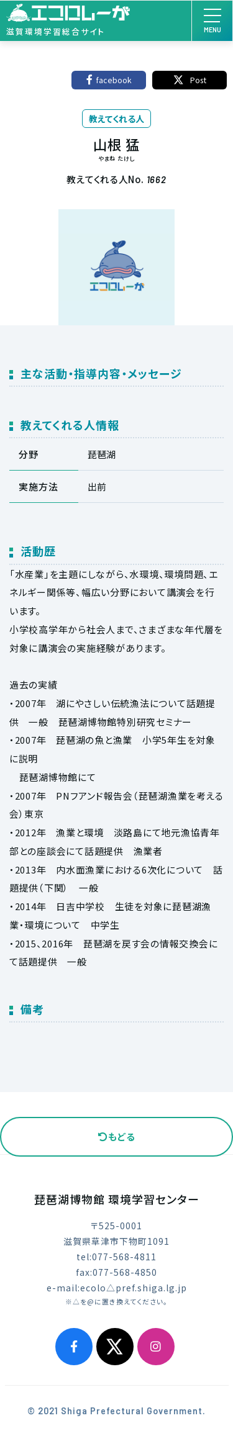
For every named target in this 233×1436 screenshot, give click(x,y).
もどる (116, 1136)
